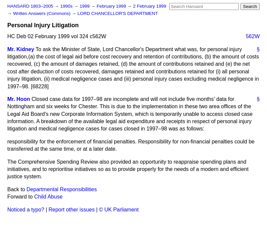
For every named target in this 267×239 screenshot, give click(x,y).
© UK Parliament (118, 209)
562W (253, 36)
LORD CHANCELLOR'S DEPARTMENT (117, 13)
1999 (85, 6)
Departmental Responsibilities (62, 189)
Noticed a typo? (25, 209)
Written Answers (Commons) (42, 13)
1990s (67, 6)
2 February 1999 (149, 6)
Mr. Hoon (18, 99)
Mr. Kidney (20, 49)
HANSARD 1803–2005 (30, 6)
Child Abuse (48, 196)
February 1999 (112, 6)
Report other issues (71, 209)
